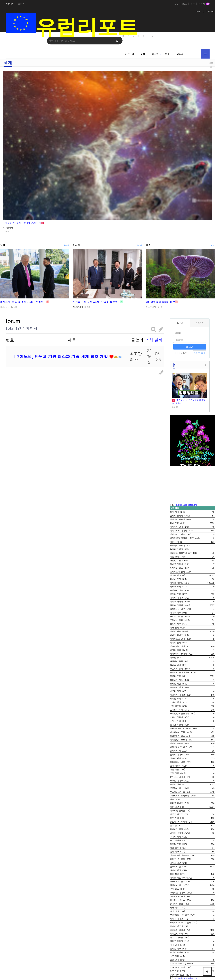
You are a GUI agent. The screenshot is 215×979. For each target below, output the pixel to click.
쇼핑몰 (21, 4)
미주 (167, 53)
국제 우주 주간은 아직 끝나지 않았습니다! (22, 222)
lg (123, 35)
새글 (192, 4)
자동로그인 (180, 352)
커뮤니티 (10, 4)
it (174, 365)
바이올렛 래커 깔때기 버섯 (160, 302)
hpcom (180, 53)
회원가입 (200, 11)
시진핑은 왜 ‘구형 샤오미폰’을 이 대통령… (96, 302)
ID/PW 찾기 (199, 352)
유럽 (143, 53)
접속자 (204, 4)
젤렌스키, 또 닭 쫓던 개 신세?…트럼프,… (23, 302)
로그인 (211, 11)
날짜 (158, 340)
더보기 (211, 65)
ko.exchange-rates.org (186, 504)
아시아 (155, 53)
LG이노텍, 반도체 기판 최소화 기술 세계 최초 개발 (61, 356)
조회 (149, 340)
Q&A (184, 4)
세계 (8, 63)
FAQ (176, 4)
